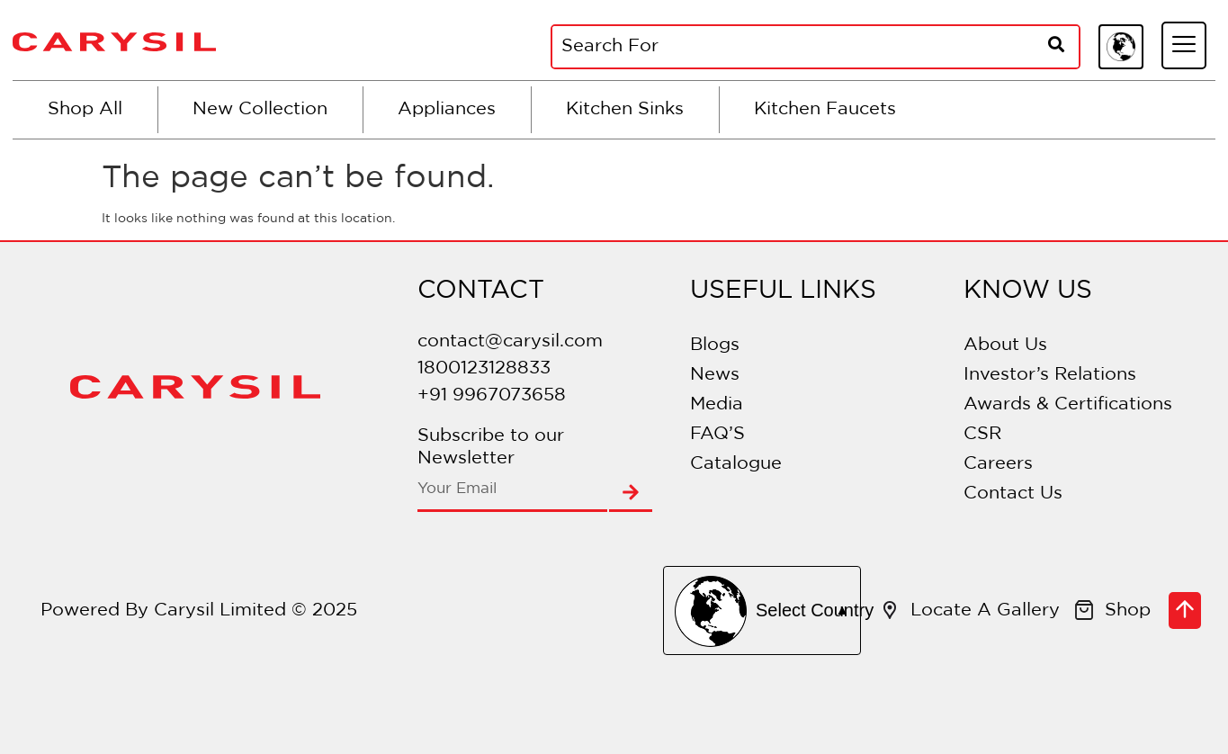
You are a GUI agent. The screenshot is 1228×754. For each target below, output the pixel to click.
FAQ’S (717, 434)
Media (716, 404)
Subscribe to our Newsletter (490, 446)
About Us (1005, 345)
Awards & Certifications (1068, 404)
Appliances (447, 109)
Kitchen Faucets (825, 109)
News (714, 374)
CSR (982, 434)
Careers (998, 463)
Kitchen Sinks (625, 109)
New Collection (260, 109)
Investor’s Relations (1050, 374)
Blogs (714, 345)
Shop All (85, 109)
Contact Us (1013, 493)
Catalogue (736, 463)
